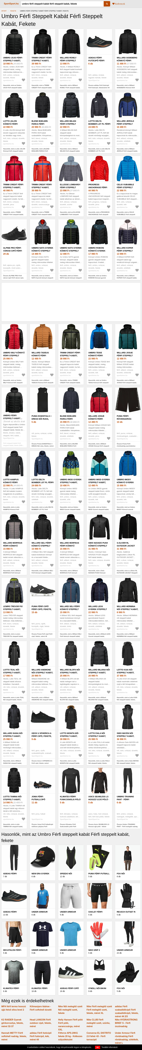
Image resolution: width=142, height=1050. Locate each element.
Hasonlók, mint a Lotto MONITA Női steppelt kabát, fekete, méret (70, 763)
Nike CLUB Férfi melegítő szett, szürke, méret (98, 1023)
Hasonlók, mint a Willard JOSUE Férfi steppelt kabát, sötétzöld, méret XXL (127, 382)
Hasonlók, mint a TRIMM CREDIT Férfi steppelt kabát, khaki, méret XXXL (70, 382)
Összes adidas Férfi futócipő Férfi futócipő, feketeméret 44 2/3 (98, 87)
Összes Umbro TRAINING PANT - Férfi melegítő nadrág (127, 825)
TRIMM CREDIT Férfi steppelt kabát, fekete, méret (42, 61)
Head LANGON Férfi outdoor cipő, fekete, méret (40, 1023)
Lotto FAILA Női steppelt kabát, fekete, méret (97, 736)
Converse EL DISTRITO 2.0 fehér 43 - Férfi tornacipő (99, 1036)
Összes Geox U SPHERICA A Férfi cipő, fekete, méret (42, 762)
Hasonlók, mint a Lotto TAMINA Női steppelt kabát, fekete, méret (13, 826)
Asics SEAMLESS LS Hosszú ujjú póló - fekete (98, 799)
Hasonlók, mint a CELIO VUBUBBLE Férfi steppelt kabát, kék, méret (126, 214)
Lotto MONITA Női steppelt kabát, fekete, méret (69, 736)
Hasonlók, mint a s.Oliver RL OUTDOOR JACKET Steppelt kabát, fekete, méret (127, 573)
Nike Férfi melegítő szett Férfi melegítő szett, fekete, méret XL (99, 1009)
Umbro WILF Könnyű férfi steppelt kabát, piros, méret (14, 356)
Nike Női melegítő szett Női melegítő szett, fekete (70, 1009)
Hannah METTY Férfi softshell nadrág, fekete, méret (14, 1036)
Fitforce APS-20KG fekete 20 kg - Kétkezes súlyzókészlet (70, 1036)
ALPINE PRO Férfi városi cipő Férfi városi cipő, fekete (14, 251)
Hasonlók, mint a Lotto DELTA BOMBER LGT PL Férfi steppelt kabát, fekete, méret (99, 151)
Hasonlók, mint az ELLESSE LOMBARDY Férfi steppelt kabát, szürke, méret (70, 214)
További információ (109, 1047)
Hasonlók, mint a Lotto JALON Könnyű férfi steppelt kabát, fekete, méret (14, 151)
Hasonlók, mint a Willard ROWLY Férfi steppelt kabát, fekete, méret (70, 87)
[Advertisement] (71, 302)
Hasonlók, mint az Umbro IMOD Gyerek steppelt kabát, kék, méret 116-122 (98, 509)
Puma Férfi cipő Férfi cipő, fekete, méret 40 (42, 609)
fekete (13, 11)
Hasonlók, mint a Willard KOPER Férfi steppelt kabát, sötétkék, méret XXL (127, 278)
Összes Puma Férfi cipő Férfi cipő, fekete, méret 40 (42, 635)
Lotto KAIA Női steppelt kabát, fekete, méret (125, 673)
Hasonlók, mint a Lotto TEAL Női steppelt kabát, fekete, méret (13, 700)
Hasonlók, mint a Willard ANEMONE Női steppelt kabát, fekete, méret (42, 700)
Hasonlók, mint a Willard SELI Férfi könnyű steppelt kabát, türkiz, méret (70, 636)
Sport (4, 11)
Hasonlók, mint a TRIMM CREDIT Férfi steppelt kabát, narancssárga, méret (42, 214)
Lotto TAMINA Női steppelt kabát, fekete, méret (12, 799)
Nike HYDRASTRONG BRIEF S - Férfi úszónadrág (126, 1023)
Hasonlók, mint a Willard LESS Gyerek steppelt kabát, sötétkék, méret (99, 636)
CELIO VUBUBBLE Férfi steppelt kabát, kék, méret (126, 187)
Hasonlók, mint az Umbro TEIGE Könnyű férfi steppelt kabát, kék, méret (98, 382)
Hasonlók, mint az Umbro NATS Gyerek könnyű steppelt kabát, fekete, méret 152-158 (71, 278)
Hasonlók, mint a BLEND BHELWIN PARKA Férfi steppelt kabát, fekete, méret (42, 151)
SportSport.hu (11, 3)
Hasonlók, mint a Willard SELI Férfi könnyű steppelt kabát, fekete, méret (42, 573)
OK (98, 1047)
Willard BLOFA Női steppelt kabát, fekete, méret (70, 673)
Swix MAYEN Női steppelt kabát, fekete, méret (125, 736)
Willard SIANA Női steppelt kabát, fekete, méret (12, 736)
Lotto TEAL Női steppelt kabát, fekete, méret (12, 673)
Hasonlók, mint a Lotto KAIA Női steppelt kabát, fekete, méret (127, 700)
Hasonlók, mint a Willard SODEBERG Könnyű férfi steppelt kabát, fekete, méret (127, 87)
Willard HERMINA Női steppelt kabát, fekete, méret (127, 609)
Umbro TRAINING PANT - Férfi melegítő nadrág (126, 799)
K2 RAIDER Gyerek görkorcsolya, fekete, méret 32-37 (12, 1023)
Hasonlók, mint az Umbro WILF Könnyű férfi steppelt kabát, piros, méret (12, 382)
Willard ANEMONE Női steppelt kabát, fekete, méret (42, 673)
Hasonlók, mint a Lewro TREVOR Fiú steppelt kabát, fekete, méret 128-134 (13, 636)
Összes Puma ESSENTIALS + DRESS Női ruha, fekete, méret (43, 445)
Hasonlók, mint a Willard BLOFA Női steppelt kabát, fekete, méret (69, 700)
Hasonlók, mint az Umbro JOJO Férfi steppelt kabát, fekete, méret (12, 87)
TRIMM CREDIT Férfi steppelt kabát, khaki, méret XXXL (70, 356)
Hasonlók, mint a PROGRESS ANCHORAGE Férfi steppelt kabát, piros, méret (98, 214)
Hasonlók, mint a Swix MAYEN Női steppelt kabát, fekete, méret (128, 763)
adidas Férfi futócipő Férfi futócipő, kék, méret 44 (40, 1036)
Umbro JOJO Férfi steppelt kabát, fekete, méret (12, 61)
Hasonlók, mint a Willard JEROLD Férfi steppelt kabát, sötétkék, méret (127, 151)
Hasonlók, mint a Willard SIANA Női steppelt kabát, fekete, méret (12, 763)
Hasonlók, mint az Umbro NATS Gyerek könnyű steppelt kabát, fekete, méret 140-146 (42, 278)
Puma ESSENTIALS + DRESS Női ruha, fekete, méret (42, 419)
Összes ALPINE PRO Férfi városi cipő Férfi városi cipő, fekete (13, 278)
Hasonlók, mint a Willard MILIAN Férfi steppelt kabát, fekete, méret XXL (70, 151)
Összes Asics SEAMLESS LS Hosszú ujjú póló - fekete (98, 825)
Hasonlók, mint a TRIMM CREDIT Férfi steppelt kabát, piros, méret (13, 214)
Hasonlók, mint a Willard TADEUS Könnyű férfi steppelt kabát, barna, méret (42, 382)
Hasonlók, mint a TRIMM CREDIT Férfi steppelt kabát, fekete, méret (42, 87)
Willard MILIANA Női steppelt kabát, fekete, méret (99, 673)
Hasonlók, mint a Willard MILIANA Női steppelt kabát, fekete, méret (98, 700)
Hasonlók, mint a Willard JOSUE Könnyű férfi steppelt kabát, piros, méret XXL (98, 446)
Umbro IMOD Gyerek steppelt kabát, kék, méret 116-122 (99, 482)
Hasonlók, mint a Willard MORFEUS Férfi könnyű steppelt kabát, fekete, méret (13, 573)
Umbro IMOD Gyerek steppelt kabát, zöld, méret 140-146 (70, 482)
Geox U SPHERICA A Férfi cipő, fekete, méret (42, 736)
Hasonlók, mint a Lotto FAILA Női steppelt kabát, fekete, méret (98, 763)
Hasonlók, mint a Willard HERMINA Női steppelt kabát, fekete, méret (127, 636)
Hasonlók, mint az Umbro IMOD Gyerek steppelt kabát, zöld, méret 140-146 (70, 509)
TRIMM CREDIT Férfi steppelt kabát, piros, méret (13, 187)
